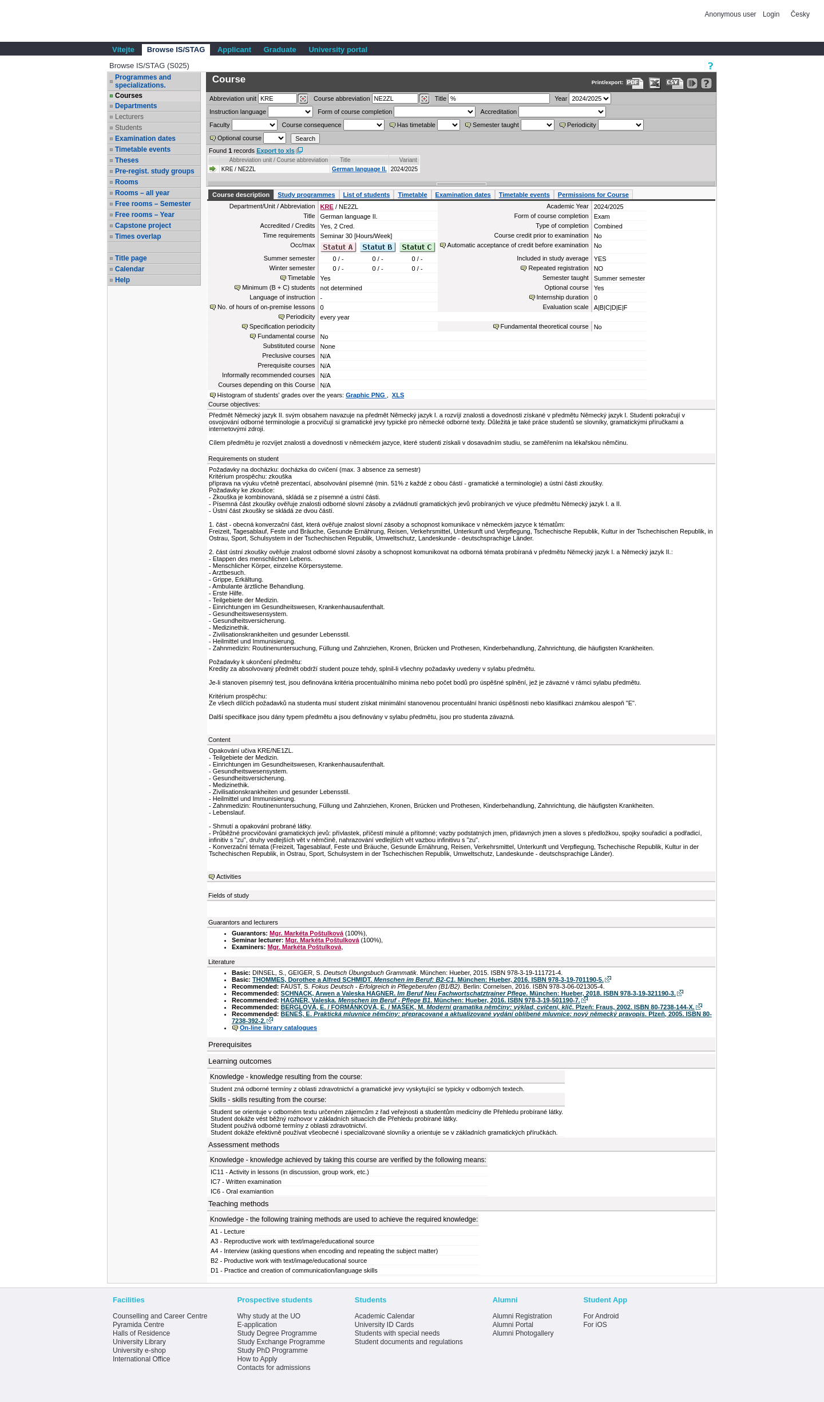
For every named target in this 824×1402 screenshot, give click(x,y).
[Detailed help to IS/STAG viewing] (706, 83)
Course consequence (312, 124)
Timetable (412, 194)
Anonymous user (731, 14)
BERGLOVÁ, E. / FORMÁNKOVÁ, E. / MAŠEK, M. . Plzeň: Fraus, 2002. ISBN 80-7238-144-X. (488, 1007)
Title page (131, 258)
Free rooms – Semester (153, 204)
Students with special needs (397, 1333)
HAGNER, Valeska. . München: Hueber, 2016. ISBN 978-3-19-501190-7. (430, 1000)
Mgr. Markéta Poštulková (306, 933)
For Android (601, 1316)
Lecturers (129, 117)
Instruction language (237, 111)
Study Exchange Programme (280, 1342)
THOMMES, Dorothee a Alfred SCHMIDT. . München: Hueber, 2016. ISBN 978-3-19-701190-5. (428, 979)
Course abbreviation (342, 98)
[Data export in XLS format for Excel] (655, 83)
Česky (800, 14)
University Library (139, 1342)
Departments (136, 106)
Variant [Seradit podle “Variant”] (408, 160)
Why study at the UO (268, 1316)
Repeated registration (558, 267)
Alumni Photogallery (523, 1333)
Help (122, 280)
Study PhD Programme (272, 1350)
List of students (366, 194)
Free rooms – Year (145, 215)
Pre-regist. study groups (155, 171)
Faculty (219, 124)
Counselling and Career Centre (160, 1316)
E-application (256, 1325)
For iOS (595, 1325)
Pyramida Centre (138, 1325)
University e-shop (139, 1350)
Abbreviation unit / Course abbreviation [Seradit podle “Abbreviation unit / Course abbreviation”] (278, 160)
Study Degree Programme (276, 1333)
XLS (398, 395)
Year (560, 98)
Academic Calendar (385, 1316)
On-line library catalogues (278, 1027)
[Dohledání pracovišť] (303, 99)
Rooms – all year (142, 193)
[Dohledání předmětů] (424, 99)
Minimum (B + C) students (278, 287)
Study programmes (306, 194)
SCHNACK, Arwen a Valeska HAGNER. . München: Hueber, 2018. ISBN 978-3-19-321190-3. (478, 993)
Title (440, 98)
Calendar (129, 269)
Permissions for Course (593, 194)
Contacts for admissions (273, 1368)
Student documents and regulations (409, 1342)
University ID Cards (384, 1325)
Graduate (280, 49)
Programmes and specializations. (143, 81)
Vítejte (123, 49)
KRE (327, 206)
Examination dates (145, 139)
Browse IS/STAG (176, 49)
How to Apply (257, 1359)
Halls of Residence (141, 1333)
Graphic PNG (366, 395)
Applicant (234, 49)
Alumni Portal (513, 1325)
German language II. (359, 169)
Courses (128, 96)
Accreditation (499, 111)
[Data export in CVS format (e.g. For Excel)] (675, 83)
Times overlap (138, 236)
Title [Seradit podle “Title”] (345, 160)
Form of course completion (355, 111)
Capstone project (143, 226)
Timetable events (143, 149)
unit (232, 98)
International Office (142, 1359)
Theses (126, 160)
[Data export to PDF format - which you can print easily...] (635, 83)
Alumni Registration (522, 1316)
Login (771, 14)
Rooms (126, 182)
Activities (228, 876)
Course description (241, 194)
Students (128, 128)
